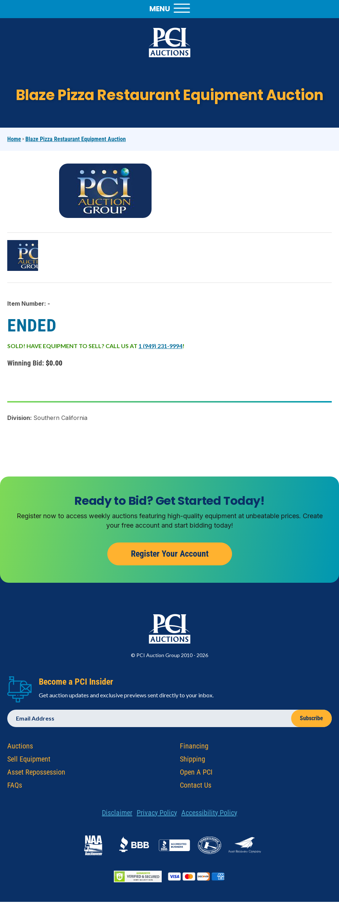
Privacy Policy (157, 814)
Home (14, 139)
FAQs (14, 787)
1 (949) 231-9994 (160, 345)
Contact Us (195, 787)
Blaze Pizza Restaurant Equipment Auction (75, 139)
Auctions (20, 747)
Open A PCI (196, 774)
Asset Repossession (36, 774)
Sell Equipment (28, 760)
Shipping (192, 760)
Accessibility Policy (209, 814)
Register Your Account (169, 555)
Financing (194, 747)
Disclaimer (117, 814)
